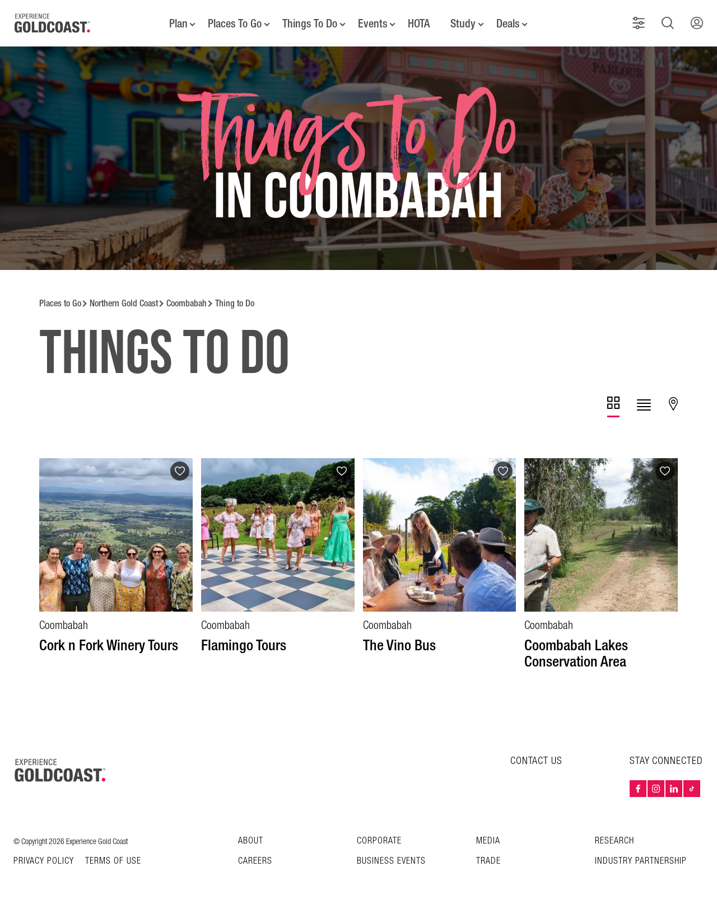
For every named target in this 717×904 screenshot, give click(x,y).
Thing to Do (234, 301)
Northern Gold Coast (124, 301)
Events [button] (373, 22)
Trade (488, 859)
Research (614, 839)
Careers (255, 859)
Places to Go (60, 301)
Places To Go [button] (235, 22)
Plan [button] (178, 22)
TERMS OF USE (113, 859)
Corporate (379, 839)
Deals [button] (508, 22)
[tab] (613, 404)
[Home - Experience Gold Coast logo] (52, 22)
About (250, 839)
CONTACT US (536, 758)
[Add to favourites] (179, 468)
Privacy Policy (43, 859)
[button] (640, 22)
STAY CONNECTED (666, 759)
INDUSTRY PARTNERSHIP (641, 859)
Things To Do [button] (309, 22)
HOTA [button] (419, 22)
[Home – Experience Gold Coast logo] (60, 768)
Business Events (391, 859)
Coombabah (186, 301)
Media (488, 839)
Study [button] (463, 22)
